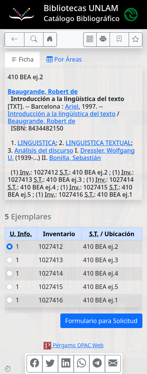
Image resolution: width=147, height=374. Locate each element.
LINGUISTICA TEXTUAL (98, 143)
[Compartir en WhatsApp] (81, 363)
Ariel (71, 106)
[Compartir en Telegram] (97, 363)
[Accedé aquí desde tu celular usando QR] (90, 39)
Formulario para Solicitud (101, 321)
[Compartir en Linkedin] (66, 363)
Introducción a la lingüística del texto (61, 113)
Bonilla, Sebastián (75, 158)
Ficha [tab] (22, 59)
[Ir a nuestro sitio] (50, 39)
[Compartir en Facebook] (34, 363)
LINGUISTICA (37, 143)
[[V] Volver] (14, 39)
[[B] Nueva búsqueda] (34, 39)
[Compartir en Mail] (113, 363)
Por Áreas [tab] (64, 59)
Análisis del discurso (44, 150)
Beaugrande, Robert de (43, 91)
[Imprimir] (103, 39)
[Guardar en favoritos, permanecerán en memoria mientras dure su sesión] (119, 39)
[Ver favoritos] (135, 39)
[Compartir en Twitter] (50, 363)
